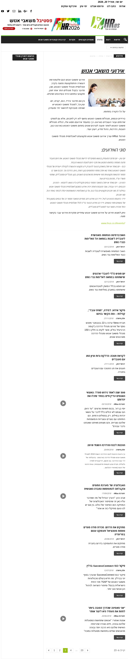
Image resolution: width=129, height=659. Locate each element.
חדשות (117, 39)
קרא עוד (119, 261)
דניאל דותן (120, 246)
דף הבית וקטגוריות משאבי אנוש (52, 39)
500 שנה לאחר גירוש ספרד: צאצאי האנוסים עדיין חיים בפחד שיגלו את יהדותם (105, 396)
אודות (122, 6)
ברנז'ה (100, 39)
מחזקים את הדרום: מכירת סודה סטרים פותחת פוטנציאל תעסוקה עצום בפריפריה (104, 531)
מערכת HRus (119, 404)
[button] (123, 39)
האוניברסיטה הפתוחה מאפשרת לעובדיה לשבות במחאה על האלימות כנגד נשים (104, 238)
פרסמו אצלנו (97, 6)
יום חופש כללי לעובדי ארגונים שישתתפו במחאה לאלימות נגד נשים (105, 275)
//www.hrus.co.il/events (113, 223)
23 (82, 650)
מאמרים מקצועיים (86, 39)
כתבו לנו (111, 6)
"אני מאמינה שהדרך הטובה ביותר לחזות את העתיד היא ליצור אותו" (106, 609)
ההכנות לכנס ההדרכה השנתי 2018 (106, 445)
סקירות (72, 39)
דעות (108, 39)
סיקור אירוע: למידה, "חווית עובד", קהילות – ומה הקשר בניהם (106, 311)
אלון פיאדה (120, 318)
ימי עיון (83, 6)
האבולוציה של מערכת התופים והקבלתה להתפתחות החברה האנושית (104, 486)
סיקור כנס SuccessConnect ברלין (106, 565)
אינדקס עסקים (69, 6)
